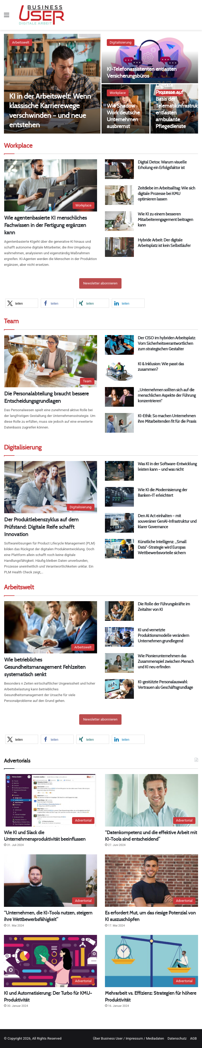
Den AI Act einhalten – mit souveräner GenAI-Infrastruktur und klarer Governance (167, 521)
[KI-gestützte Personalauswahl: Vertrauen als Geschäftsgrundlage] (119, 689)
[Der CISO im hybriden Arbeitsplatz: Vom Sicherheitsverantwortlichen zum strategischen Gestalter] (119, 345)
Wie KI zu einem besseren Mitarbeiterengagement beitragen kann (165, 219)
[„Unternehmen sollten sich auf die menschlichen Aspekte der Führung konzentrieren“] (119, 397)
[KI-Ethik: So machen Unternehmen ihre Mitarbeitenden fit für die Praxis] (119, 423)
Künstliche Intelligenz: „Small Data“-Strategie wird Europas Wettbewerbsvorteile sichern (162, 547)
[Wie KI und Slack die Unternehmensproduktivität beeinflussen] (50, 800)
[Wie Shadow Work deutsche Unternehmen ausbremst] (125, 109)
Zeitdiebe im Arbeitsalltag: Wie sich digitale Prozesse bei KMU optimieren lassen (166, 194)
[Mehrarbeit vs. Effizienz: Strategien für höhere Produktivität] (151, 961)
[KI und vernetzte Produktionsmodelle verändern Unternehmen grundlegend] (119, 637)
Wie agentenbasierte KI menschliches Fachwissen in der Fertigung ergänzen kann (45, 225)
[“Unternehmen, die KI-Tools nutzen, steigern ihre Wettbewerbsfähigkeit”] (50, 880)
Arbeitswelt (20, 42)
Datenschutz (177, 1038)
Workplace (118, 93)
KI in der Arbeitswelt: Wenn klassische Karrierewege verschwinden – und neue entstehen (51, 110)
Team (11, 321)
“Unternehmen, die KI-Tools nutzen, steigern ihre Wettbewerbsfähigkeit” (48, 916)
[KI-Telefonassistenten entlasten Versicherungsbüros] (150, 58)
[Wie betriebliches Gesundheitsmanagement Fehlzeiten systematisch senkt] (50, 627)
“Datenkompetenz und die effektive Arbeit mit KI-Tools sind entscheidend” (151, 835)
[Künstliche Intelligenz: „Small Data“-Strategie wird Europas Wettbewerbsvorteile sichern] (119, 549)
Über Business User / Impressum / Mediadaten (128, 1038)
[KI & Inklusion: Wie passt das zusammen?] (119, 371)
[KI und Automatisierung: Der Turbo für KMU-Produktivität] (50, 961)
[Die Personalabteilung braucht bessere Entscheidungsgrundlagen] (50, 361)
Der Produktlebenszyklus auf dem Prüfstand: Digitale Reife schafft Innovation (41, 526)
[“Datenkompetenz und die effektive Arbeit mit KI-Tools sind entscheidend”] (151, 800)
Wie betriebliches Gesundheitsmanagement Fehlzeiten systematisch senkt (44, 667)
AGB (193, 1038)
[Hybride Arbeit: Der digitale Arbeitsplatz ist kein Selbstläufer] (119, 247)
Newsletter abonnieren (100, 283)
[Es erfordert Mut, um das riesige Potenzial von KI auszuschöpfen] (151, 880)
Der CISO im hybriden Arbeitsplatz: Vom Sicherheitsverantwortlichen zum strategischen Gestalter (167, 343)
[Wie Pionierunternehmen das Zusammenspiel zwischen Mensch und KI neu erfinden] (119, 663)
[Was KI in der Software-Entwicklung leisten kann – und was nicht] (119, 471)
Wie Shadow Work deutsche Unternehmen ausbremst (123, 115)
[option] (101, 84)
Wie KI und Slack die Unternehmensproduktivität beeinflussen (44, 835)
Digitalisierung (121, 42)
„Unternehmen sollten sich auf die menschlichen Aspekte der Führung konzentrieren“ (167, 395)
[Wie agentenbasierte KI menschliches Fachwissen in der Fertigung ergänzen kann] (50, 185)
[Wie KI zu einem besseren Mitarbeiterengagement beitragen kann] (119, 221)
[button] (21, 303)
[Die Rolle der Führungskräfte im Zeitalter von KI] (119, 611)
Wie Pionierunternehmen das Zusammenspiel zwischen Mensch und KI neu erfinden (166, 661)
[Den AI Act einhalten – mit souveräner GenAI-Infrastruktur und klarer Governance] (119, 523)
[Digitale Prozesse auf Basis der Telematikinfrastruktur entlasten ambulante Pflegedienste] (174, 109)
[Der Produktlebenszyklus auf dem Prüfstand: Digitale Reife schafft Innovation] (50, 487)
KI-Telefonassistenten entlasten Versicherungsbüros (141, 72)
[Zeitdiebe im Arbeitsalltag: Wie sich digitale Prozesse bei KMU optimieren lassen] (119, 195)
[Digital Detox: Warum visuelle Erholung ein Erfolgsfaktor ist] (119, 169)
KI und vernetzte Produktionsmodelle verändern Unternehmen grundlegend (163, 635)
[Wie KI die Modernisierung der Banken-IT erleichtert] (119, 497)
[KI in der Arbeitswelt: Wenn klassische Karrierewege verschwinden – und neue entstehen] (52, 84)
